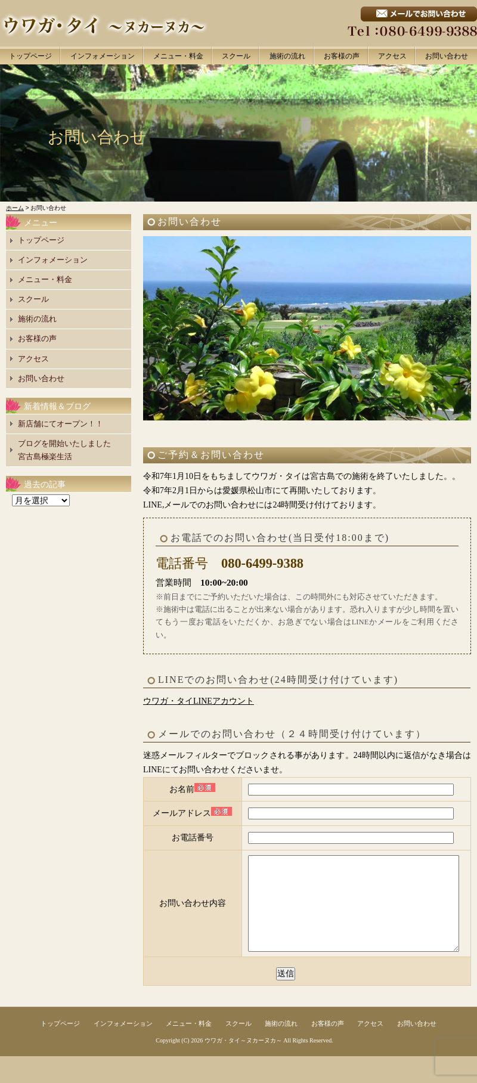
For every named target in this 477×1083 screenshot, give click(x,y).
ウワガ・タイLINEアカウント (198, 701)
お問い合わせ (446, 56)
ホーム (15, 208)
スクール (236, 56)
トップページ (30, 56)
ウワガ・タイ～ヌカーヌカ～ (243, 1067)
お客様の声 (342, 56)
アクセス (392, 56)
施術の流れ (287, 56)
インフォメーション (102, 56)
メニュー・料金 (178, 56)
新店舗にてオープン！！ (60, 423)
